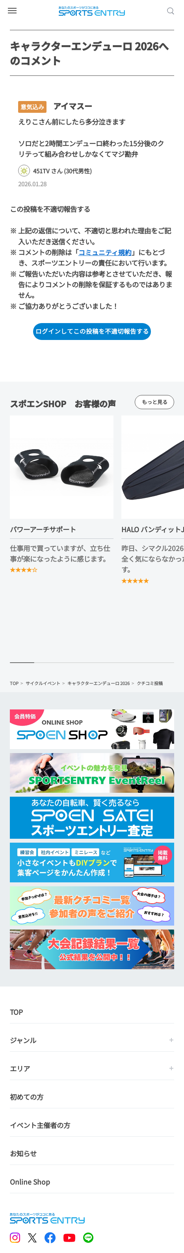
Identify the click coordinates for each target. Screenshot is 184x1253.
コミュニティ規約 (105, 252)
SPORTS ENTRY (92, 11)
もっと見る (154, 402)
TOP (14, 684)
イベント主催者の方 (40, 1126)
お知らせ (23, 1154)
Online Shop (30, 1182)
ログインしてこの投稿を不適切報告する (92, 331)
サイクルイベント (43, 684)
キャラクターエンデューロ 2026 (98, 684)
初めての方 (26, 1097)
